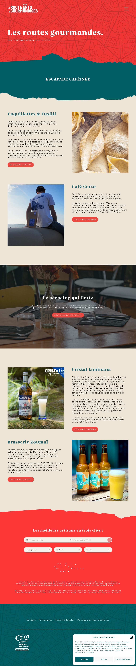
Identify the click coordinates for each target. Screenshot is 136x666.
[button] (131, 637)
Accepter (84, 659)
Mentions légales (65, 620)
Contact (31, 620)
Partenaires (45, 620)
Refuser (104, 659)
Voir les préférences (123, 659)
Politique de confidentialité (93, 620)
